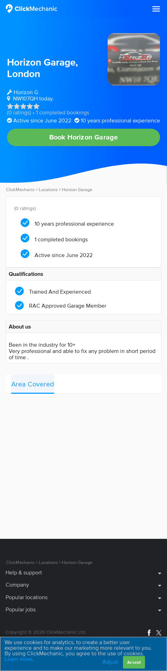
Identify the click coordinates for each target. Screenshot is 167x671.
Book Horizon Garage (83, 137)
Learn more (18, 659)
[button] (156, 9)
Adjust (110, 661)
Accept (134, 662)
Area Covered (32, 384)
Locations (48, 189)
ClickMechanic (20, 189)
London (23, 73)
